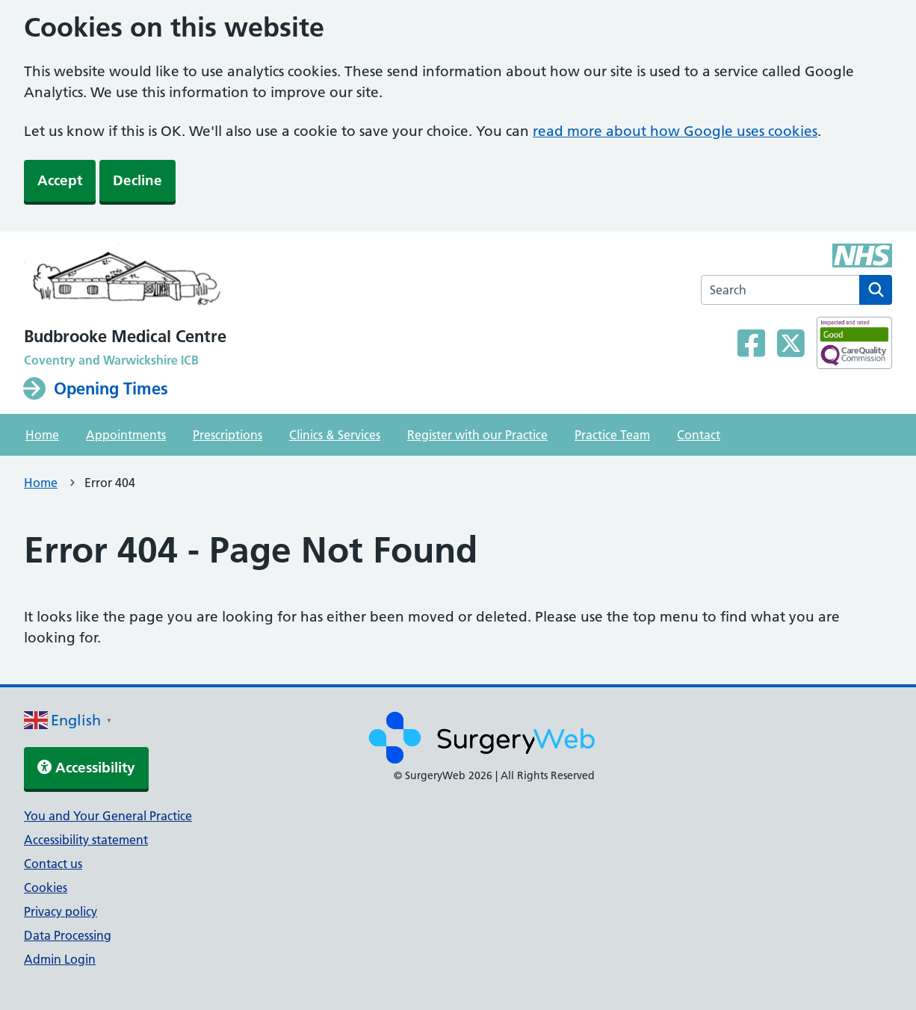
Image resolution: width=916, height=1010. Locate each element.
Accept (59, 180)
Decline (137, 180)
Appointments (126, 434)
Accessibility (86, 767)
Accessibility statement (86, 839)
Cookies (45, 887)
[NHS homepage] (129, 282)
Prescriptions (227, 434)
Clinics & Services (334, 434)
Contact (698, 434)
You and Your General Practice (108, 815)
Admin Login (60, 959)
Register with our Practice (477, 434)
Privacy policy (60, 911)
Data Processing (67, 935)
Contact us (53, 863)
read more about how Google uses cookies (675, 131)
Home (42, 434)
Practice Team (612, 434)
